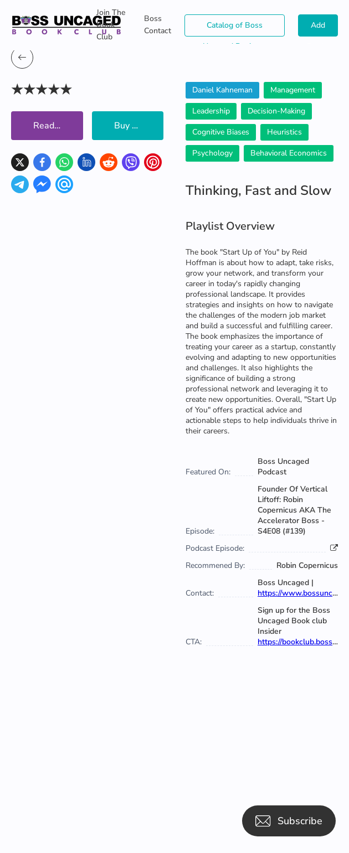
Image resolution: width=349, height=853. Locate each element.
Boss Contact (157, 24)
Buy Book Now (139, 126)
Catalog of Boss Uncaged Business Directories (235, 28)
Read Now (54, 126)
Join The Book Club (110, 24)
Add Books (318, 28)
